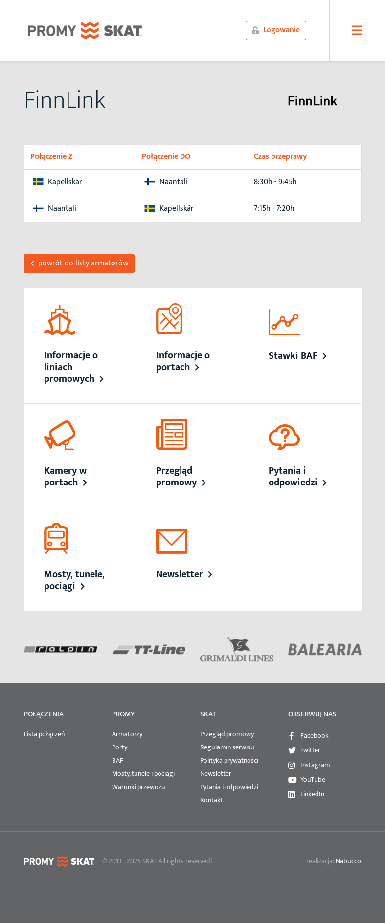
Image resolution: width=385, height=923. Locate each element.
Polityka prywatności (229, 760)
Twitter (310, 750)
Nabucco (348, 861)
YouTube (312, 779)
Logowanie (276, 30)
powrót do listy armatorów (79, 263)
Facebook (314, 735)
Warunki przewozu (138, 786)
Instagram (315, 764)
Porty (119, 747)
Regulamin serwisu (227, 747)
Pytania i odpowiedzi (229, 786)
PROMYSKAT (85, 30)
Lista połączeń (44, 734)
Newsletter (215, 773)
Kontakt (211, 800)
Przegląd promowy (227, 734)
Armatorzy (127, 734)
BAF (117, 760)
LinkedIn (312, 794)
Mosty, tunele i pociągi (143, 773)
